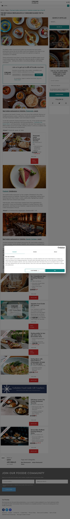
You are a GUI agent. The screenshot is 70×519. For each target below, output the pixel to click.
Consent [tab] (14, 251)
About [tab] (55, 251)
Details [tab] (35, 251)
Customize (35, 270)
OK (55, 270)
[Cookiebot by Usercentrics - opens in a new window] (59, 248)
